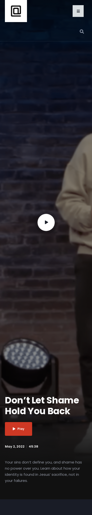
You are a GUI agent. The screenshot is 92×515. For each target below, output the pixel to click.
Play (18, 429)
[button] (78, 11)
